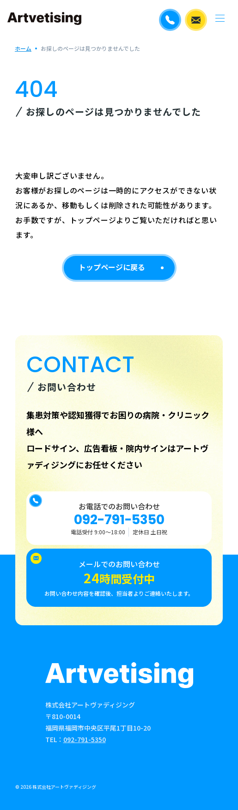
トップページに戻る (112, 266)
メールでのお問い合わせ (196, 20)
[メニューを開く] (220, 18)
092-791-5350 (119, 520)
